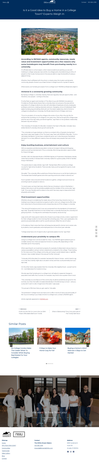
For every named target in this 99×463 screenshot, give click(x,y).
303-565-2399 (92, 2)
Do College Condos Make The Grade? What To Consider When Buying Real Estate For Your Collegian (21, 352)
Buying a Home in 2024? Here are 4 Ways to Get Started (77, 350)
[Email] (96, 236)
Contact (83, 2)
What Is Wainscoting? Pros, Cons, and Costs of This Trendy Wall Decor (65, 311)
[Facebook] (96, 227)
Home (4, 443)
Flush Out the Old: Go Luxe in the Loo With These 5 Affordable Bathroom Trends (33, 311)
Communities (6, 448)
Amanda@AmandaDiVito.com (43, 448)
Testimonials (5, 451)
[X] (96, 233)
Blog (3, 456)
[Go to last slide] (11, 345)
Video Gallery (6, 453)
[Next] (88, 345)
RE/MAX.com (44, 299)
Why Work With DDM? (9, 445)
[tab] (46, 363)
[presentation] (21, 336)
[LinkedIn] (96, 230)
